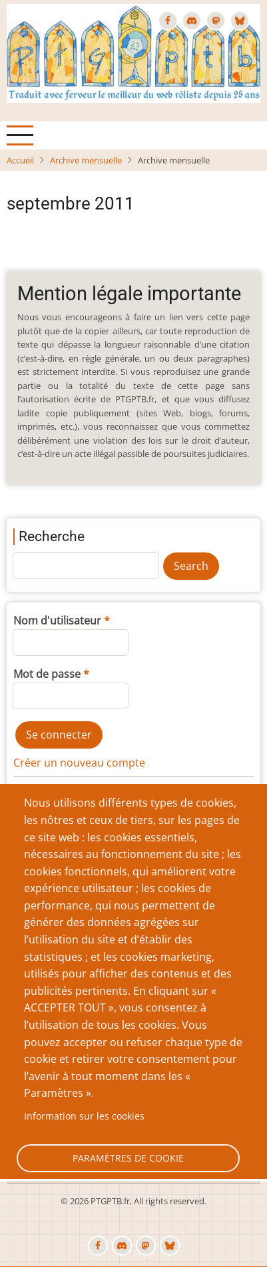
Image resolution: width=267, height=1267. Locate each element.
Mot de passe (47, 674)
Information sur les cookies (84, 1116)
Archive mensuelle (86, 160)
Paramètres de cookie (128, 1158)
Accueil (20, 160)
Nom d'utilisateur (57, 620)
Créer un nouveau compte (79, 762)
